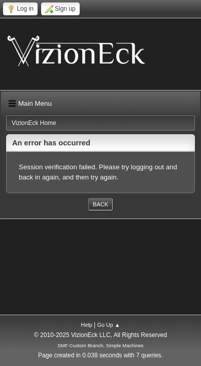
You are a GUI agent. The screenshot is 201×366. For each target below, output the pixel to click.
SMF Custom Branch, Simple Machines (100, 345)
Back (100, 204)
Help (86, 325)
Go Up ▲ (108, 325)
